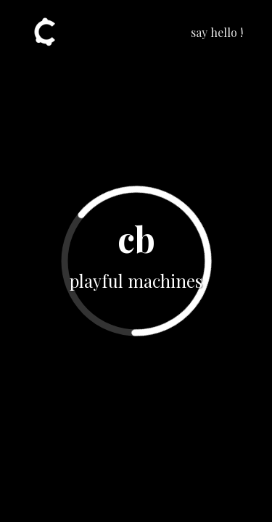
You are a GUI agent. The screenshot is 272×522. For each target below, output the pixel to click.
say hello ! (217, 32)
